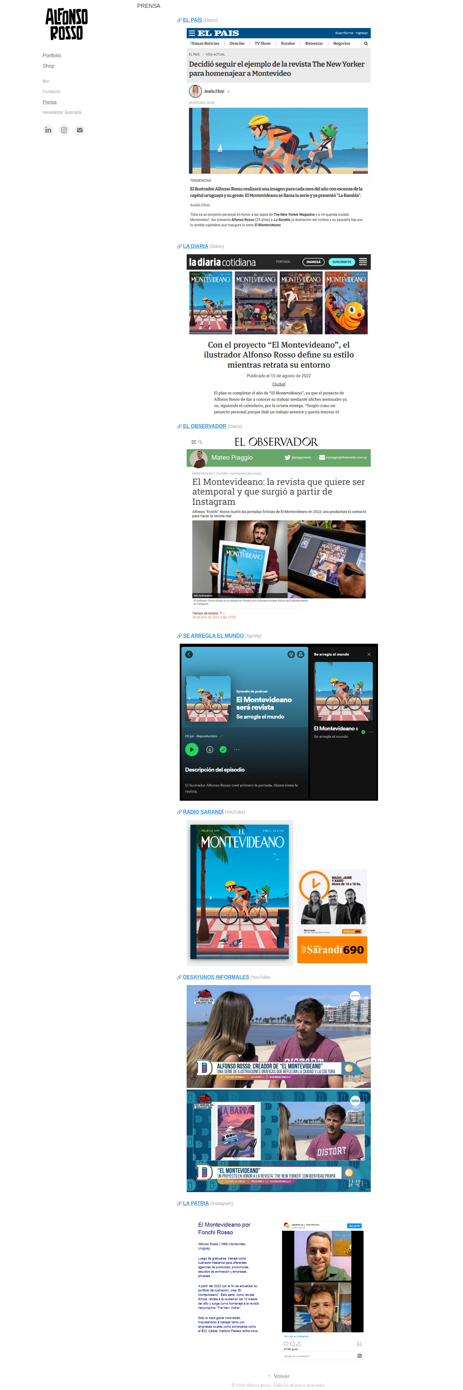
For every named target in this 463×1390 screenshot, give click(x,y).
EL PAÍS (192, 20)
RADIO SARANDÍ (203, 812)
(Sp (248, 635)
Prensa (50, 101)
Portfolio (52, 55)
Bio (46, 81)
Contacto (51, 91)
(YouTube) (235, 812)
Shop (48, 66)
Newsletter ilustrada (62, 112)
